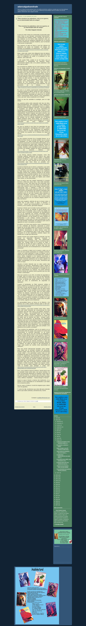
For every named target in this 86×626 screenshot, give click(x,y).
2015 (57, 490)
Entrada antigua (47, 406)
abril (58, 436)
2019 (57, 482)
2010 (57, 499)
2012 (57, 495)
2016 (57, 488)
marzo (58, 438)
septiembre (59, 427)
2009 (57, 501)
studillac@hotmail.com (43, 397)
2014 (57, 491)
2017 (57, 486)
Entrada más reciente (20, 406)
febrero (58, 440)
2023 (57, 475)
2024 (57, 419)
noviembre (59, 423)
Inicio (34, 406)
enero (58, 472)
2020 (57, 480)
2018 (57, 484)
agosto (58, 428)
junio (58, 432)
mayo (58, 434)
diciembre (59, 421)
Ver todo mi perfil (59, 524)
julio (58, 430)
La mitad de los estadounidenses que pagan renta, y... (63, 456)
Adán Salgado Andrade (61, 510)
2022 (57, 476)
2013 (57, 493)
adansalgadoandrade (28, 6)
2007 (57, 504)
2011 (57, 497)
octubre (58, 425)
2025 (57, 417)
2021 (57, 478)
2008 (57, 503)
